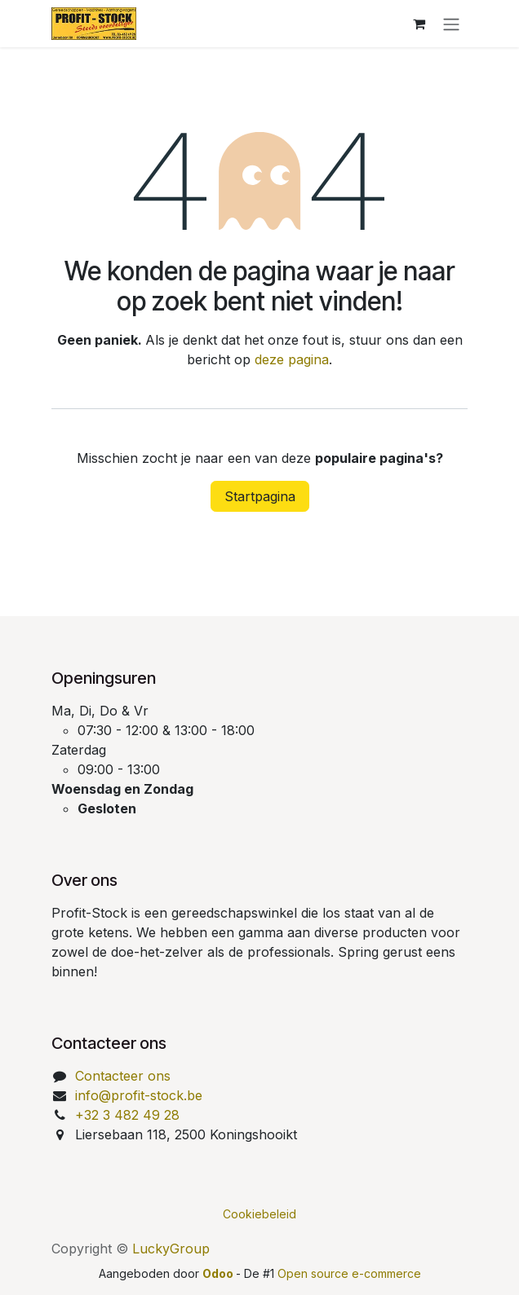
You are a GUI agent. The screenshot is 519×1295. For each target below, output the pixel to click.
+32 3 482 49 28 (127, 1115)
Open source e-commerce (349, 1273)
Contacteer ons (123, 1076)
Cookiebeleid (259, 1214)
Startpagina (259, 496)
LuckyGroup (171, 1248)
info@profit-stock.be (138, 1095)
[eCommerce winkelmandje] (418, 23)
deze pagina (292, 359)
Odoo (219, 1273)
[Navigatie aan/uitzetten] (451, 24)
